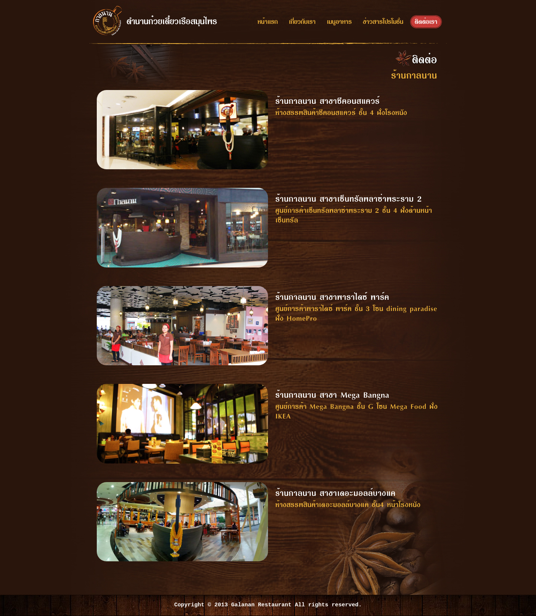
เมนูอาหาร (339, 21)
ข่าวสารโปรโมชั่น (383, 21)
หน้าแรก (268, 21)
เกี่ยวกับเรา (302, 21)
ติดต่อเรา (426, 21)
